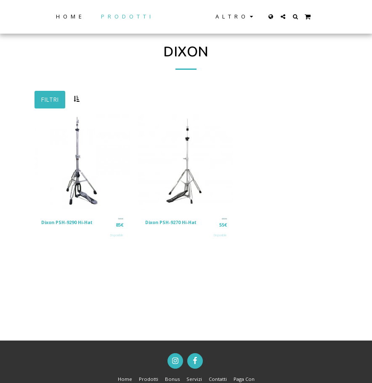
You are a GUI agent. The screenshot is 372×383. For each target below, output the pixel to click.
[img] (82, 162)
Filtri (49, 99)
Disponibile (116, 235)
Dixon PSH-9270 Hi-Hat (172, 222)
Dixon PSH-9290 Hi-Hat (68, 222)
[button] (309, 16)
